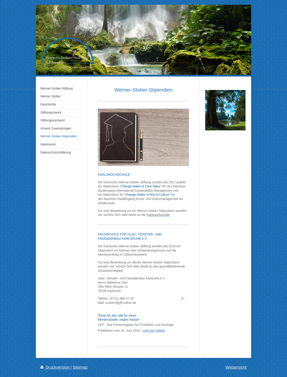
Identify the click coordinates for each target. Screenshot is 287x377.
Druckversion (55, 367)
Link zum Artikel (154, 330)
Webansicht (236, 367)
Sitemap (80, 367)
